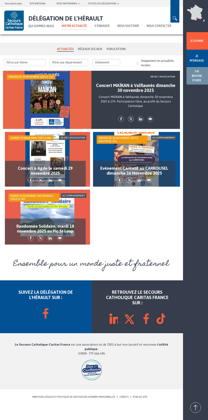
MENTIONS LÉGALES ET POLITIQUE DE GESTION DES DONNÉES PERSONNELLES (73, 412)
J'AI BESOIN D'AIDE (197, 76)
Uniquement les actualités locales (155, 63)
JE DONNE (197, 40)
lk (140, 122)
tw (131, 122)
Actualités (65, 49)
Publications (116, 49)
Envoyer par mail (150, 122)
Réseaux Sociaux (90, 49)
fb (121, 122)
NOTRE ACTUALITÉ (74, 25)
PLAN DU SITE (140, 412)
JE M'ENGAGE (197, 58)
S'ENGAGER (102, 25)
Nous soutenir (128, 25)
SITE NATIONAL (38, 3)
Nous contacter (159, 25)
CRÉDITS (124, 412)
